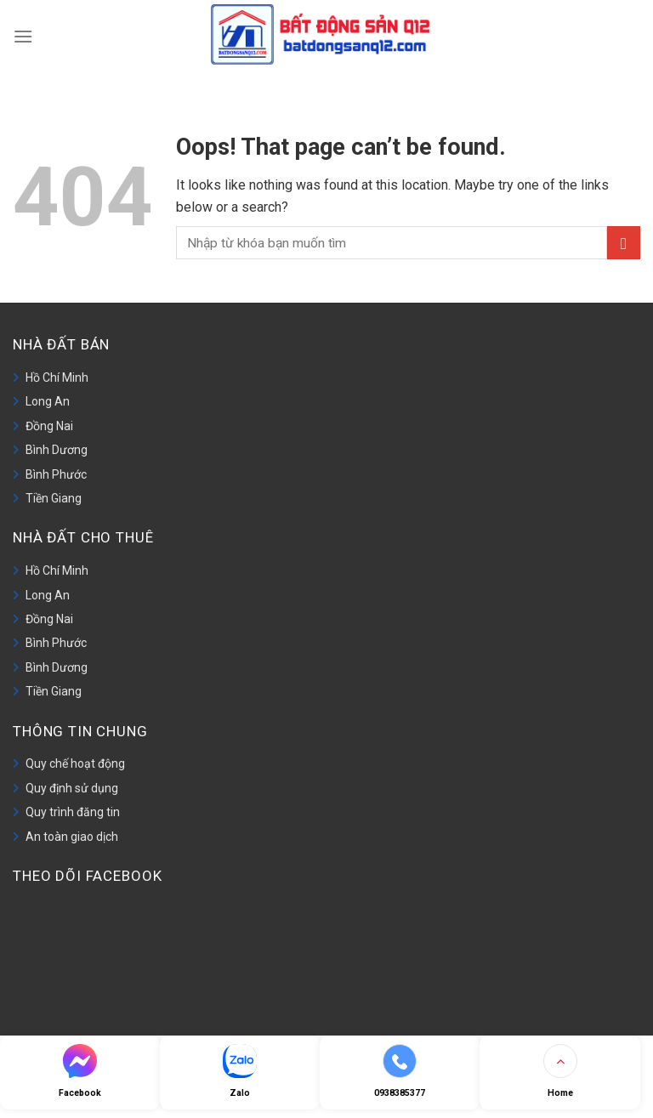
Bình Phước (56, 474)
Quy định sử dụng (72, 788)
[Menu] (23, 34)
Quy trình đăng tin (73, 812)
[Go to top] (559, 1072)
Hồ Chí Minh (57, 377)
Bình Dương (57, 450)
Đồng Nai (49, 426)
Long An (48, 401)
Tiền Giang (54, 498)
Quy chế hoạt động (75, 763)
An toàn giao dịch (72, 836)
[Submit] (623, 242)
